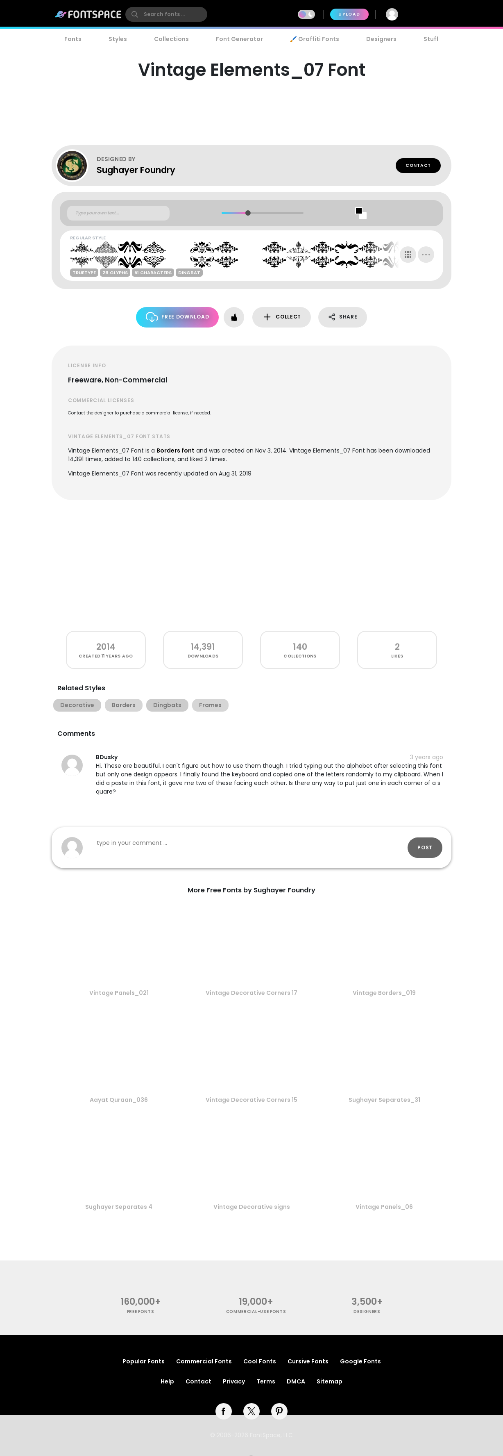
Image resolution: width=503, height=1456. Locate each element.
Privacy (234, 1381)
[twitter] (251, 1411)
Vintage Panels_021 (119, 993)
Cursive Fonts (308, 1361)
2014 (106, 647)
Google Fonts (360, 1361)
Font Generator (239, 39)
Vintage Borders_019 (384, 993)
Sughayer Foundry (136, 170)
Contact (418, 165)
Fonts (73, 39)
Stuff (431, 39)
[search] (166, 14)
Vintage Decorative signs (251, 1207)
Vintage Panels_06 (384, 1207)
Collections (171, 39)
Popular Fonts (143, 1361)
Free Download (177, 317)
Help (167, 1381)
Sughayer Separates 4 (118, 1207)
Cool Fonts (259, 1361)
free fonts (140, 1311)
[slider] (247, 213)
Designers (381, 39)
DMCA (296, 1381)
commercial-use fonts (256, 1311)
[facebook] (223, 1411)
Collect (281, 317)
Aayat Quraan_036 (119, 1100)
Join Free (429, 14)
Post (425, 847)
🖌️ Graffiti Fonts (314, 39)
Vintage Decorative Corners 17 (251, 993)
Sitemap (329, 1381)
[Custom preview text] (118, 213)
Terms (265, 1381)
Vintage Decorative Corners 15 (251, 1100)
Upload (349, 14)
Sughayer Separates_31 (384, 1100)
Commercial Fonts (204, 1361)
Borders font (175, 450)
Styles (118, 39)
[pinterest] (279, 1411)
